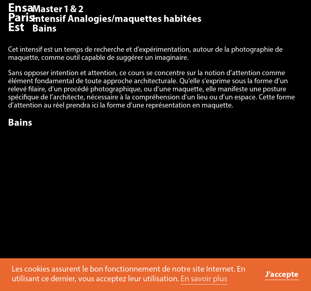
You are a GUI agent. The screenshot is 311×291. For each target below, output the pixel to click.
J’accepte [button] (281, 275)
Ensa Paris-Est (23, 18)
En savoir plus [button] (204, 279)
